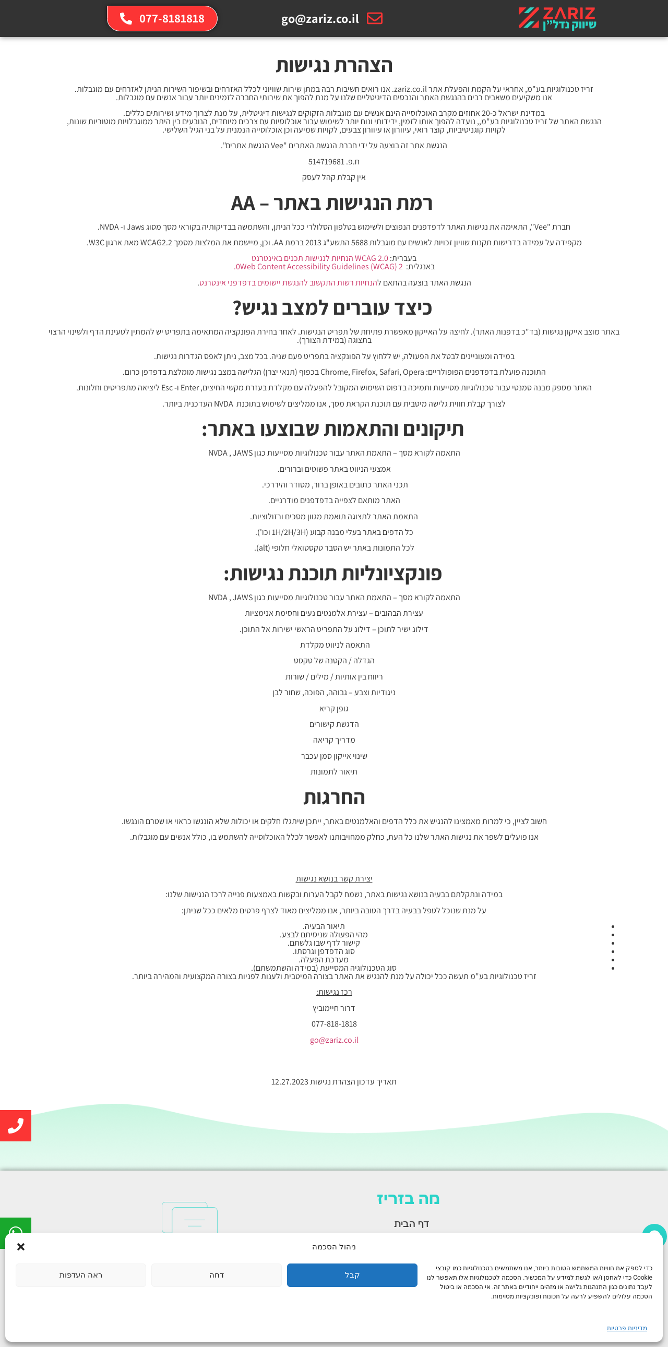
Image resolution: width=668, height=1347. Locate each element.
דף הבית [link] (412, 1224)
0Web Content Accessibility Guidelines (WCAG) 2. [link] (318, 266)
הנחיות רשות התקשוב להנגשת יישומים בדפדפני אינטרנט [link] (288, 282)
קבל (352, 1275)
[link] (556, 18)
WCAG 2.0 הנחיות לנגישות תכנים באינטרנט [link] (320, 258)
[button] (21, 1247)
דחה (216, 1275)
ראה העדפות (80, 1275)
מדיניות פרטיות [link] (627, 1328)
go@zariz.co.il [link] (334, 1039)
